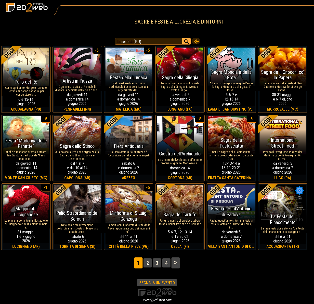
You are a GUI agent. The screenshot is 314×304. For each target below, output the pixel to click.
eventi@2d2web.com (157, 300)
